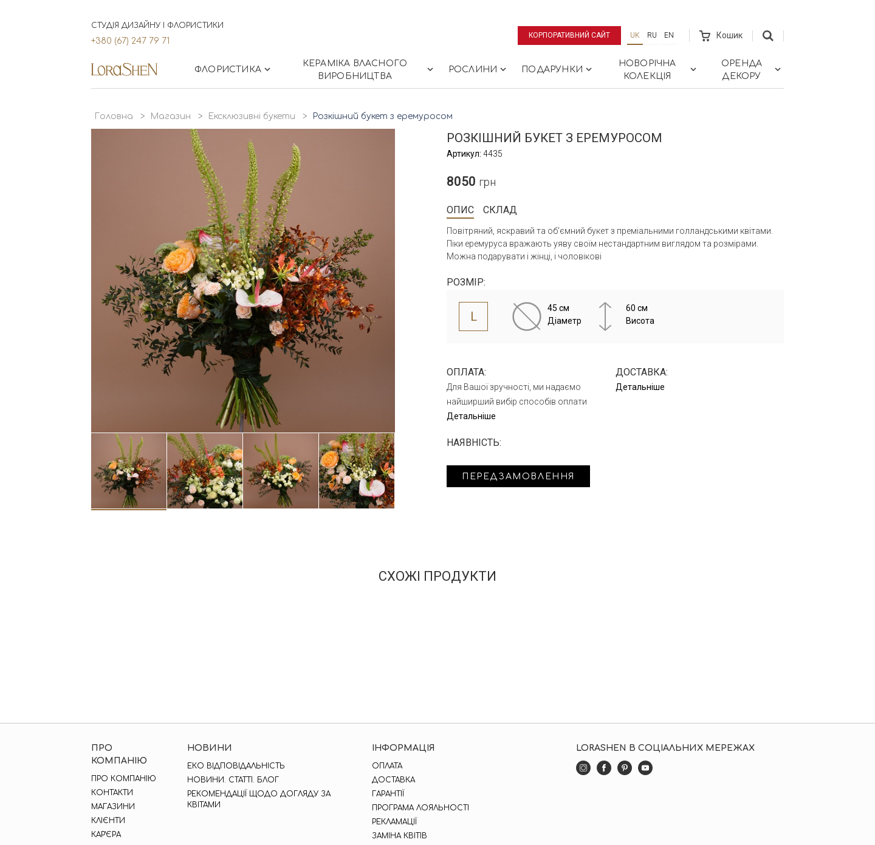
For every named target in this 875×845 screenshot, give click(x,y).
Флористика (233, 69)
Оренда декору (752, 70)
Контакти (112, 793)
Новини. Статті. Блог (233, 780)
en (669, 35)
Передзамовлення (518, 476)
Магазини (113, 806)
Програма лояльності (420, 808)
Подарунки (557, 69)
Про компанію (123, 779)
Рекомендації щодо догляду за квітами (259, 799)
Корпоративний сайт (570, 35)
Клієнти (108, 820)
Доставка (393, 780)
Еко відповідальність (236, 766)
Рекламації (394, 822)
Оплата (387, 766)
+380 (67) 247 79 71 (130, 41)
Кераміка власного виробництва (369, 70)
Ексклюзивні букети (251, 116)
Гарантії (388, 794)
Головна (113, 116)
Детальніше (471, 416)
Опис (460, 210)
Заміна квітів (399, 836)
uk (635, 35)
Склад (500, 210)
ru (652, 35)
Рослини (478, 69)
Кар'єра (106, 834)
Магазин (170, 116)
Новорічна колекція (659, 70)
